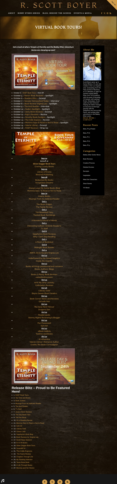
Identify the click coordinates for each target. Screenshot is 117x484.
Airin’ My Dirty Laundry (44, 282)
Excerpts (86, 171)
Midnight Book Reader (44, 247)
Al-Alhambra (44, 339)
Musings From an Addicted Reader (28, 403)
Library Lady (21, 431)
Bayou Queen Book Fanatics (44, 293)
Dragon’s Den (44, 309)
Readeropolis (44, 315)
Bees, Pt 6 (86, 141)
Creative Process (89, 163)
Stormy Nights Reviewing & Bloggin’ (44, 318)
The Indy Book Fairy (22, 415)
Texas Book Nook (22, 462)
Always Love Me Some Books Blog (44, 188)
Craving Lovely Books (44, 166)
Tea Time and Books (23, 398)
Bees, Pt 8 (86, 133)
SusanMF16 (20, 448)
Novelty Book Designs (35, 117)
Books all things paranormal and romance (44, 266)
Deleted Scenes (88, 167)
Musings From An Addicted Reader (44, 199)
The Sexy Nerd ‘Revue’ (44, 307)
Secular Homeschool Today (36, 101)
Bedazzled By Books (44, 180)
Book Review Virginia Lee (35, 104)
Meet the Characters (90, 179)
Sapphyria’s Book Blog (24, 434)
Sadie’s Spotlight (32, 109)
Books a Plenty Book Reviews (44, 274)
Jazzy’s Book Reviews (23, 412)
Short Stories (87, 183)
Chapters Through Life (24, 457)
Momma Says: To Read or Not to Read (44, 191)
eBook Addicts (44, 331)
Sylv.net (44, 326)
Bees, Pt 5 (86, 145)
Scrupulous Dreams (44, 183)
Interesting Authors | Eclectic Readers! (44, 226)
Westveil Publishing (44, 174)
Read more (89, 118)
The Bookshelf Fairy (44, 212)
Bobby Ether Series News (92, 155)
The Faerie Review (44, 207)
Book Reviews (88, 159)
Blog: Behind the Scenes (57, 13)
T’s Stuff (44, 228)
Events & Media (83, 13)
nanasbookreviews (44, 277)
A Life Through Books (24, 465)
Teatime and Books (44, 334)
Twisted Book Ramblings (44, 215)
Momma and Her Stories (25, 468)
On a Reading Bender (24, 420)
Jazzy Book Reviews (34, 112)
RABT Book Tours (29, 93)
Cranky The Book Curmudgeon (44, 345)
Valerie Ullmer (31, 125)
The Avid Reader (31, 106)
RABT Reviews (31, 128)
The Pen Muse (20, 417)
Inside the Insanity (44, 261)
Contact (87, 120)
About (11, 13)
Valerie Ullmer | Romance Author (44, 342)
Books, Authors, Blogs (44, 269)
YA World (86, 188)
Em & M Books (21, 443)
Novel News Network (24, 440)
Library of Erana (44, 172)
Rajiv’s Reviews (32, 114)
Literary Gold (44, 291)
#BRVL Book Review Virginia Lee (44, 253)
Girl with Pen (44, 301)
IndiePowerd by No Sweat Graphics (44, 258)
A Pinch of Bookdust (44, 242)
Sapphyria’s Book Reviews (44, 234)
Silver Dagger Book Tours (44, 164)
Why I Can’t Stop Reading (44, 237)
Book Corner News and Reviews (44, 299)
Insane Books (44, 196)
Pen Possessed (44, 323)
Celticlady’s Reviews (44, 285)
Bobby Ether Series (29, 13)
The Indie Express (33, 120)
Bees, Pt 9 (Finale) (89, 129)
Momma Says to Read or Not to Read (41, 122)
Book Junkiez (20, 401)
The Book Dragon (44, 204)
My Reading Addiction (24, 459)
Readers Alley (30, 98)
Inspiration (86, 175)
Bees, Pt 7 (86, 137)
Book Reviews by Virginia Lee (27, 437)
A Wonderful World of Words (44, 220)
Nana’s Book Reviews (33, 95)
